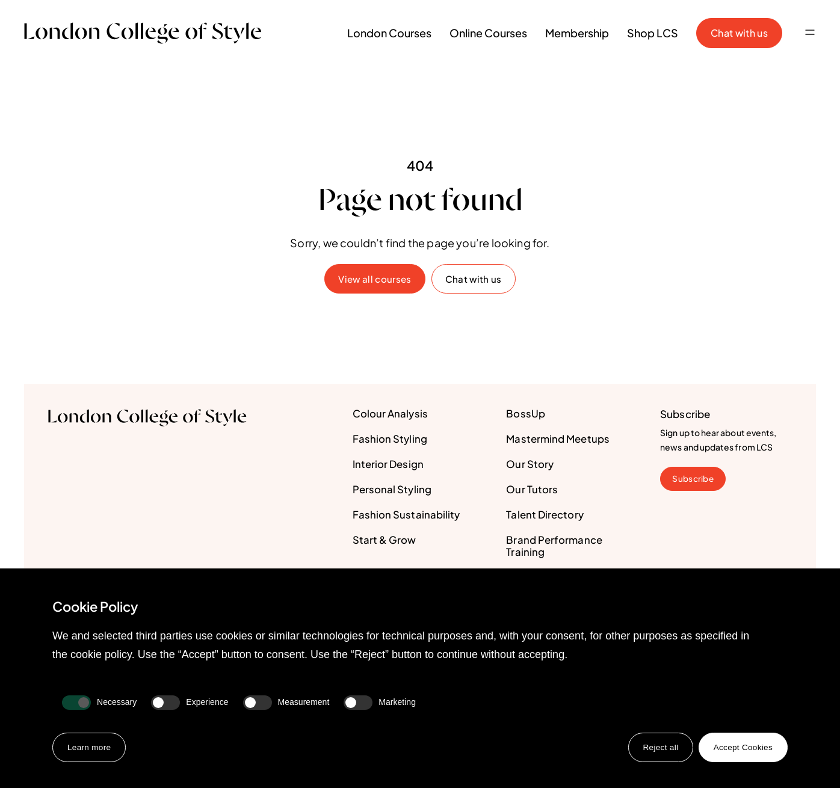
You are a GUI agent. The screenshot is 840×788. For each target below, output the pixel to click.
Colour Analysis (390, 414)
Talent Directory (545, 515)
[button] (810, 33)
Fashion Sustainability (406, 515)
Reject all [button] (658, 747)
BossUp (525, 414)
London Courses (389, 33)
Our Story (530, 465)
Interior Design (388, 465)
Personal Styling (392, 490)
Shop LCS (652, 33)
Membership (577, 33)
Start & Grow (384, 541)
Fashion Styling (390, 440)
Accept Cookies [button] (742, 747)
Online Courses (488, 33)
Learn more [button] (90, 747)
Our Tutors (532, 490)
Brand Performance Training (554, 547)
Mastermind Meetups (558, 440)
